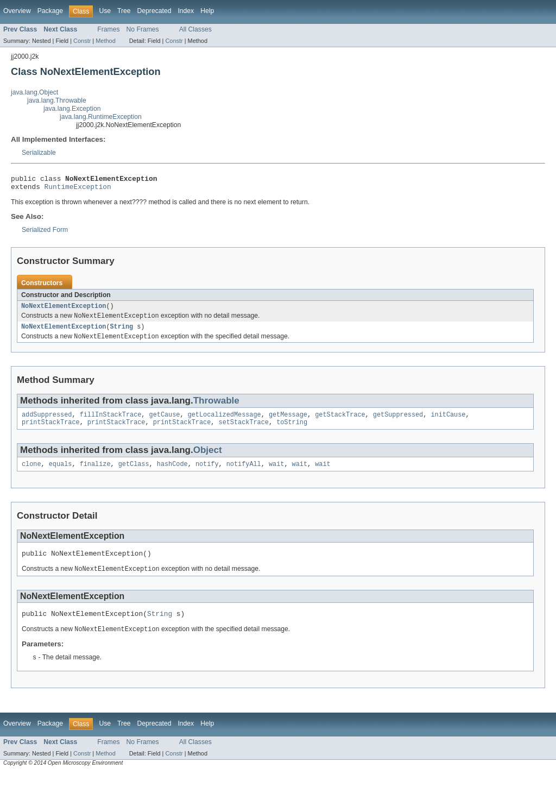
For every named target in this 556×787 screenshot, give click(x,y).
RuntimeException (78, 189)
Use (105, 11)
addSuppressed (47, 422)
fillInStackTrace (111, 422)
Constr (82, 40)
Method (105, 40)
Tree (124, 11)
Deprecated (154, 11)
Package (50, 11)
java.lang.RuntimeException (101, 117)
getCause (164, 422)
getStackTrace (340, 422)
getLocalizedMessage (224, 422)
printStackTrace (51, 430)
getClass (133, 473)
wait (276, 473)
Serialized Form (45, 233)
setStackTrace (243, 430)
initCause (448, 422)
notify (207, 473)
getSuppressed (398, 422)
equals (60, 473)
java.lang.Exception (71, 108)
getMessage (288, 422)
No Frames (143, 29)
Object (207, 459)
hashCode (172, 473)
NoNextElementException (63, 310)
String (121, 332)
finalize (95, 473)
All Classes (195, 29)
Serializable (39, 152)
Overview (17, 11)
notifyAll (243, 473)
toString (291, 430)
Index (186, 11)
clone (31, 473)
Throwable (216, 407)
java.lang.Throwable (56, 100)
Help (207, 11)
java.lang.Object (34, 92)
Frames (108, 29)
